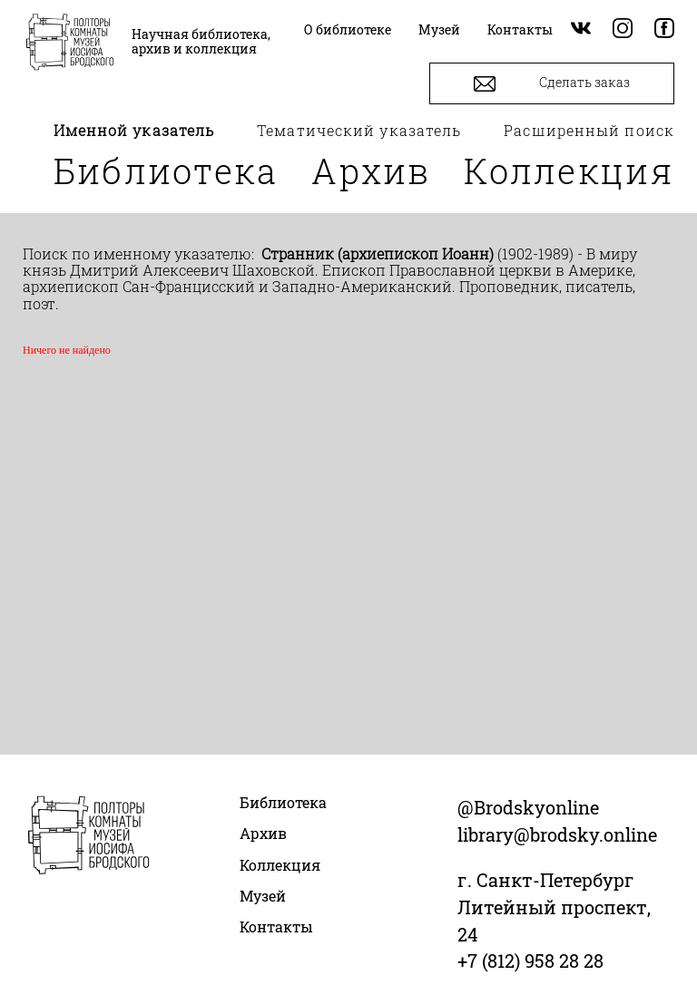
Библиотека (166, 170)
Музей (263, 895)
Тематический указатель (359, 130)
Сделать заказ (552, 84)
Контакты (276, 926)
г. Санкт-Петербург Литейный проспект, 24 (554, 907)
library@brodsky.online (557, 834)
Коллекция (569, 170)
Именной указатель (134, 130)
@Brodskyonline (528, 807)
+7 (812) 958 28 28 (530, 960)
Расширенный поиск (589, 130)
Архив (371, 170)
